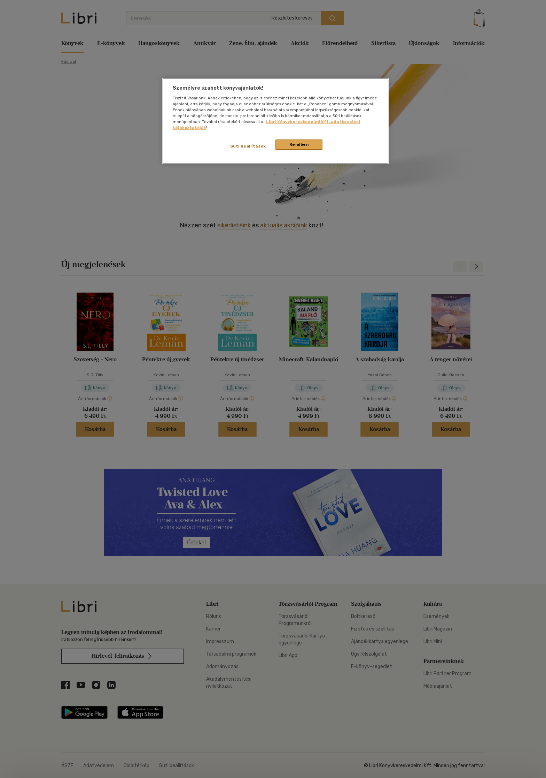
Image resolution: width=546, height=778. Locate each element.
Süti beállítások (248, 146)
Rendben (299, 144)
